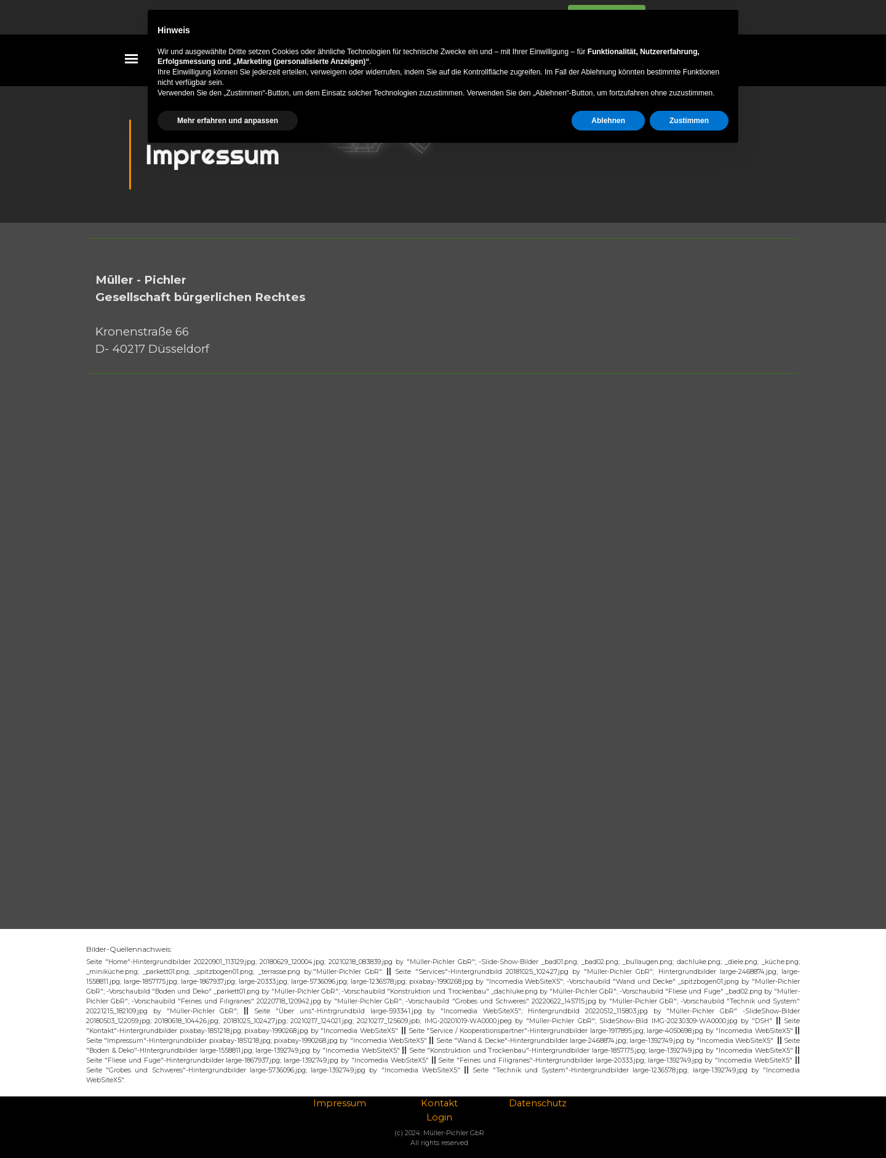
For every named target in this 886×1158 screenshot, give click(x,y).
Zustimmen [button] (689, 1125)
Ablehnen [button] (608, 1125)
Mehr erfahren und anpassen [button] (227, 1125)
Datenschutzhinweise (505, 17)
